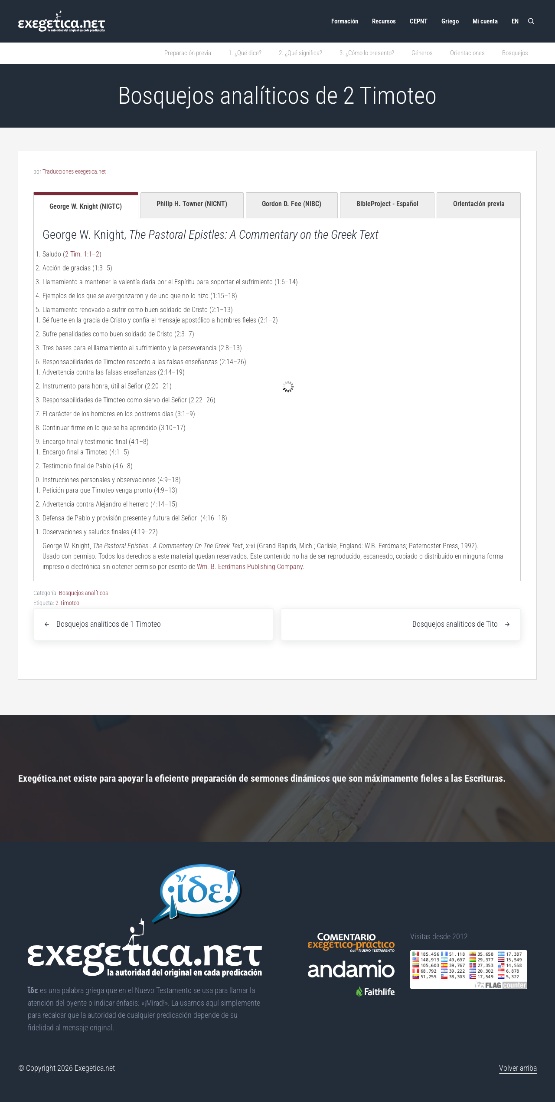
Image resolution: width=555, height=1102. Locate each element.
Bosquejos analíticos (83, 592)
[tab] (85, 205)
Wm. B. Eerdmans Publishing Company (250, 567)
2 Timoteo (67, 602)
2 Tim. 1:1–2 (82, 254)
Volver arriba (518, 1067)
